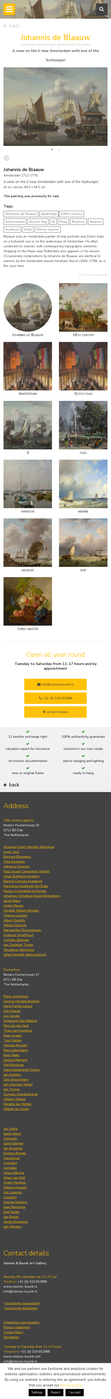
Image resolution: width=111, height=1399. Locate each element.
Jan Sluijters (12, 1074)
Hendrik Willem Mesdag (21, 910)
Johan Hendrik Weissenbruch (24, 954)
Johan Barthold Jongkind (21, 876)
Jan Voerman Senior (18, 1084)
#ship (28, 229)
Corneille (10, 1168)
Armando (10, 1138)
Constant (10, 1163)
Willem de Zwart (16, 1109)
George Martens (15, 1060)
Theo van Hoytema (17, 1030)
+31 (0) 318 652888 (55, 698)
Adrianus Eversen (16, 866)
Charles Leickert (15, 915)
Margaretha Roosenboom (22, 930)
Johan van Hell (14, 1177)
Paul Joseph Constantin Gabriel (26, 871)
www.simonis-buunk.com (22, 1356)
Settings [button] (37, 1392)
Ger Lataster (12, 1192)
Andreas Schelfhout (18, 935)
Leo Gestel (11, 1016)
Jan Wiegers (12, 1226)
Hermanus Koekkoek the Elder (25, 886)
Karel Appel (12, 1133)
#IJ (53, 222)
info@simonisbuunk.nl (55, 684)
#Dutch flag (38, 222)
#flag (63, 222)
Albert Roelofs (14, 920)
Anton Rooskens (15, 1222)
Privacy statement (16, 1327)
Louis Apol (11, 852)
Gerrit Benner (13, 1143)
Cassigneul (11, 1158)
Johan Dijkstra (13, 1173)
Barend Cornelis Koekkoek (22, 881)
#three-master (47, 229)
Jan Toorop (11, 1089)
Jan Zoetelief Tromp (18, 945)
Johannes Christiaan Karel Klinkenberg (31, 896)
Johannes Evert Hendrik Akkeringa (28, 847)
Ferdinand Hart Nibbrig (20, 1021)
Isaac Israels (12, 1035)
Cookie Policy (13, 1332)
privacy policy (70, 1385)
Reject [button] (55, 1392)
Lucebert (10, 1197)
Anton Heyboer (14, 1182)
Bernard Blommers (17, 857)
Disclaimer (11, 1337)
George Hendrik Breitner (21, 1001)
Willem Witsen (14, 1099)
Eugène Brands (14, 1153)
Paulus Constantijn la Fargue (24, 891)
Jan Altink (10, 1129)
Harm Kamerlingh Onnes (21, 1070)
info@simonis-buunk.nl (20, 1291)
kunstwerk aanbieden (20, 1308)
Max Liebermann (15, 1050)
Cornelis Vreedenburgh (20, 1094)
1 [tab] (52, 149)
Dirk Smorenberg (15, 1079)
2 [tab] (59, 149)
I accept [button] (74, 1392)
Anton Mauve (13, 905)
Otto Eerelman (14, 861)
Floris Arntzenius (15, 996)
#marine (96, 222)
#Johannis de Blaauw (21, 214)
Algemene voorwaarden (21, 1322)
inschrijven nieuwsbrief (21, 1303)
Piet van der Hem (16, 1025)
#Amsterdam (15, 222)
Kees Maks (11, 1055)
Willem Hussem (15, 1187)
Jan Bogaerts (13, 1148)
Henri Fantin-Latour (17, 1006)
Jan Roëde (11, 1217)
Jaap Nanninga (14, 1207)
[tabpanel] (55, 106)
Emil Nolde (11, 1212)
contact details (55, 712)
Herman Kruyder (15, 1045)
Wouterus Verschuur (18, 950)
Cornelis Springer (16, 940)
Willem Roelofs (14, 925)
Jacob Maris (12, 901)
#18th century (71, 214)
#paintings (49, 214)
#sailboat (12, 229)
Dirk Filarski (12, 1011)
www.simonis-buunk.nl (20, 1286)
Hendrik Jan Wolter (17, 1104)
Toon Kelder (12, 1040)
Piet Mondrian (13, 1065)
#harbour (78, 222)
